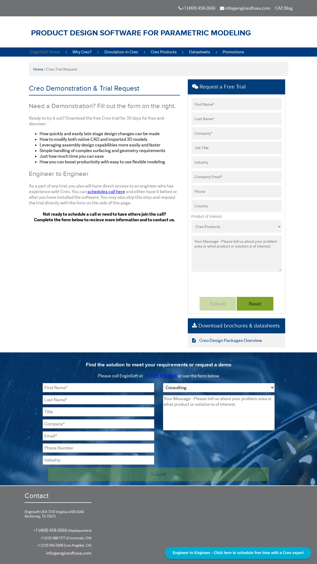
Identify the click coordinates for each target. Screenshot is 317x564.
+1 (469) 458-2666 (198, 8)
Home (38, 69)
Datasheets (199, 52)
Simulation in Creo (121, 52)
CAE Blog (284, 8)
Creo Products (164, 52)
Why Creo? (82, 52)
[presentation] (232, 283)
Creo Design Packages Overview (227, 340)
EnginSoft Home (45, 52)
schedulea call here (106, 191)
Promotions (233, 52)
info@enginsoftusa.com (245, 8)
